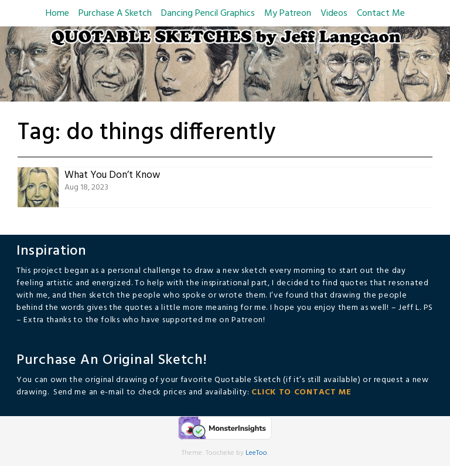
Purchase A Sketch (115, 13)
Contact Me (381, 13)
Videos (334, 13)
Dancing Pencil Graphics (208, 13)
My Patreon (287, 13)
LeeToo (256, 453)
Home (57, 13)
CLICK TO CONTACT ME (301, 392)
